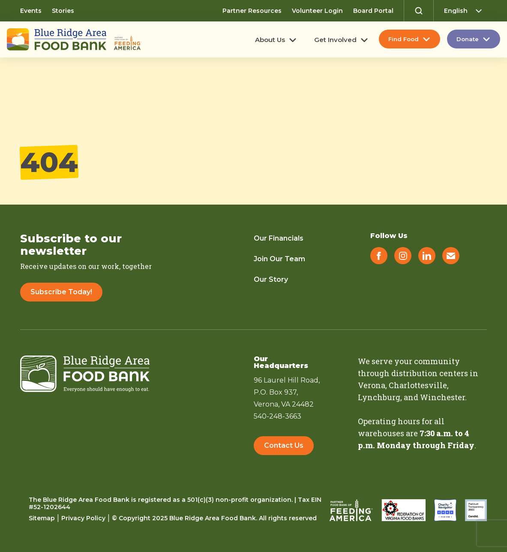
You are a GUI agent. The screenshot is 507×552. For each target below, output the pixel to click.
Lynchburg (379, 397)
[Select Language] (465, 11)
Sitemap (42, 518)
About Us (270, 39)
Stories (63, 11)
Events (31, 11)
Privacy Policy (83, 518)
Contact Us (283, 445)
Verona (371, 385)
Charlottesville (418, 385)
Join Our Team (279, 259)
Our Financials (278, 238)
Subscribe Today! (61, 292)
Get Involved (335, 39)
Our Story (271, 279)
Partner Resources (252, 11)
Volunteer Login (317, 11)
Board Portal (373, 11)
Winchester (442, 397)
